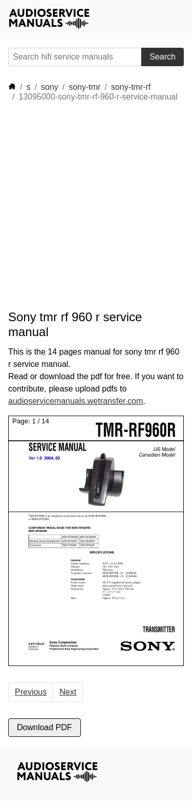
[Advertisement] (96, 206)
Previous (31, 692)
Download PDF (44, 727)
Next (67, 692)
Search (163, 56)
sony (49, 87)
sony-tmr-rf (131, 87)
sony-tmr (84, 87)
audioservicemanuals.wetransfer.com (75, 401)
